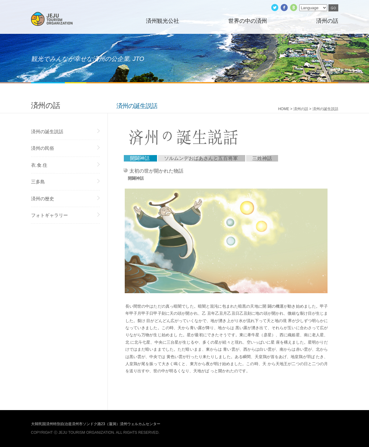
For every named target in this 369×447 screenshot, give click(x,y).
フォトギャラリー (49, 215)
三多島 (38, 181)
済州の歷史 (42, 198)
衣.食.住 (39, 165)
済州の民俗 (42, 148)
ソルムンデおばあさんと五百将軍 (201, 158)
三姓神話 (262, 158)
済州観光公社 (162, 21)
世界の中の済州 (247, 21)
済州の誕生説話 (47, 131)
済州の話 (327, 21)
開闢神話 (140, 158)
